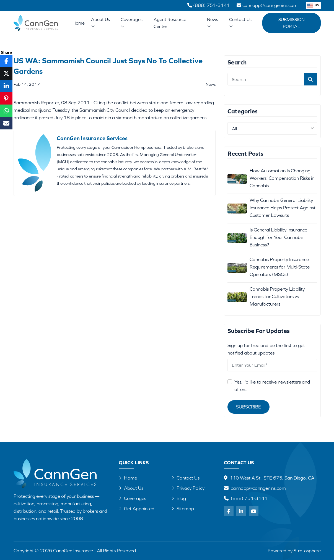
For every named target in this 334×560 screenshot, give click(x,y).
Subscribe (248, 407)
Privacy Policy (187, 488)
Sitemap (182, 508)
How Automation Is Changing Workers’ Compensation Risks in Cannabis (282, 178)
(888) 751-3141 (249, 498)
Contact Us (240, 22)
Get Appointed (136, 508)
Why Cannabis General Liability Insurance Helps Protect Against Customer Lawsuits (282, 207)
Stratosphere (307, 550)
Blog (178, 498)
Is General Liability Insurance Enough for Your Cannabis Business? (278, 237)
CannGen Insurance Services (92, 138)
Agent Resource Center (170, 23)
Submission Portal (291, 23)
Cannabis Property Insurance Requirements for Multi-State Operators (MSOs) (280, 267)
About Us (100, 22)
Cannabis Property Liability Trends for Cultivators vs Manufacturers (277, 296)
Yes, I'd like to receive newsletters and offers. (272, 385)
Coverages (132, 22)
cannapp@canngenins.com (258, 488)
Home (79, 22)
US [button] (313, 5)
